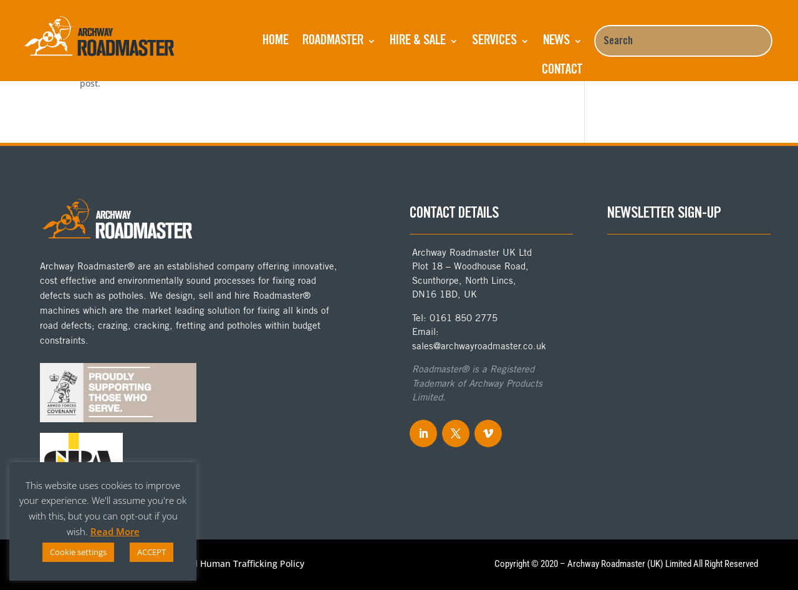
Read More (115, 531)
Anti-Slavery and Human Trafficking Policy (216, 564)
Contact (562, 70)
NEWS (556, 41)
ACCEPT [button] (151, 552)
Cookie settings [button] (78, 552)
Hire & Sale (418, 41)
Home (275, 41)
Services (494, 41)
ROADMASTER (332, 41)
